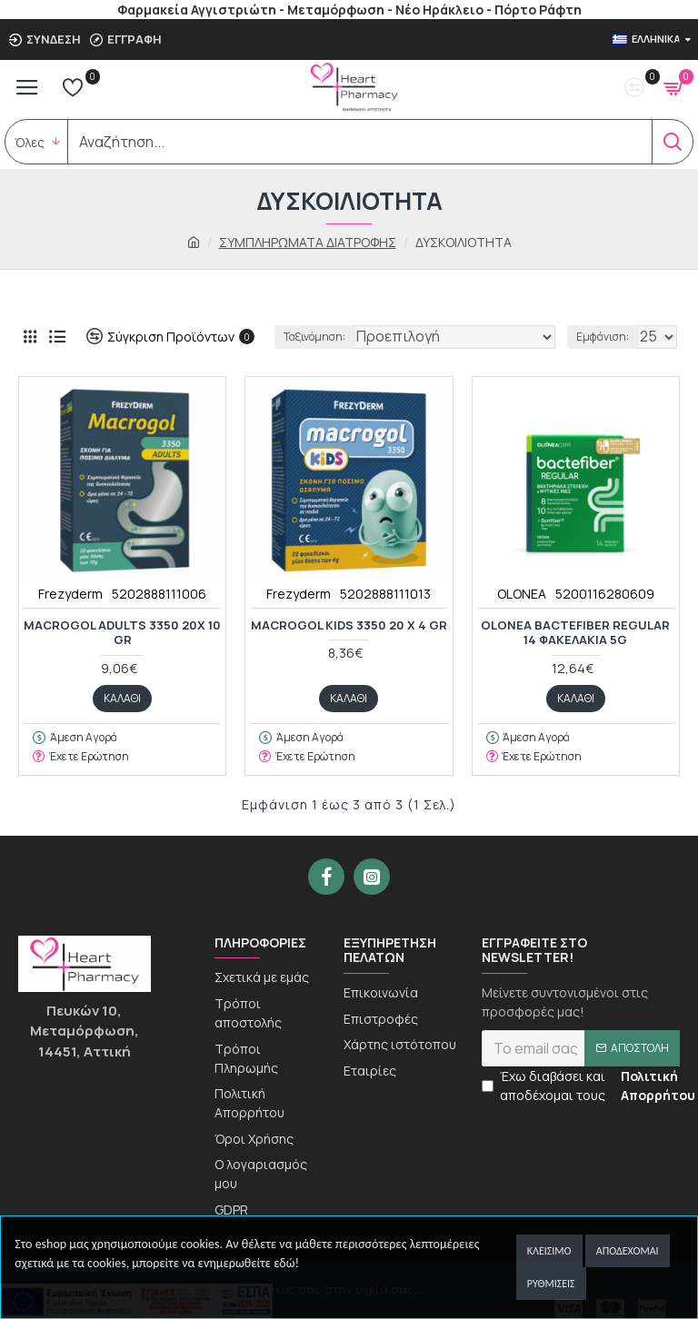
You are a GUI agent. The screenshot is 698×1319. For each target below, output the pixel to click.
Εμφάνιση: (602, 336)
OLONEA (521, 593)
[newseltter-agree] (488, 1102)
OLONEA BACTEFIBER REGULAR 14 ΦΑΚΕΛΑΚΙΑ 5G (575, 633)
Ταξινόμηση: (314, 336)
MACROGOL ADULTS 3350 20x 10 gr (122, 633)
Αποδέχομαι (627, 1251)
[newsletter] (581, 1064)
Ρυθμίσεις (551, 1283)
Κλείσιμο (549, 1251)
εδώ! (286, 1263)
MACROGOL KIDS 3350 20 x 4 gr (349, 625)
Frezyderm (70, 593)
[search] (360, 142)
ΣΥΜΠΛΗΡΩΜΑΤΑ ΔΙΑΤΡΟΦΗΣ (307, 242)
